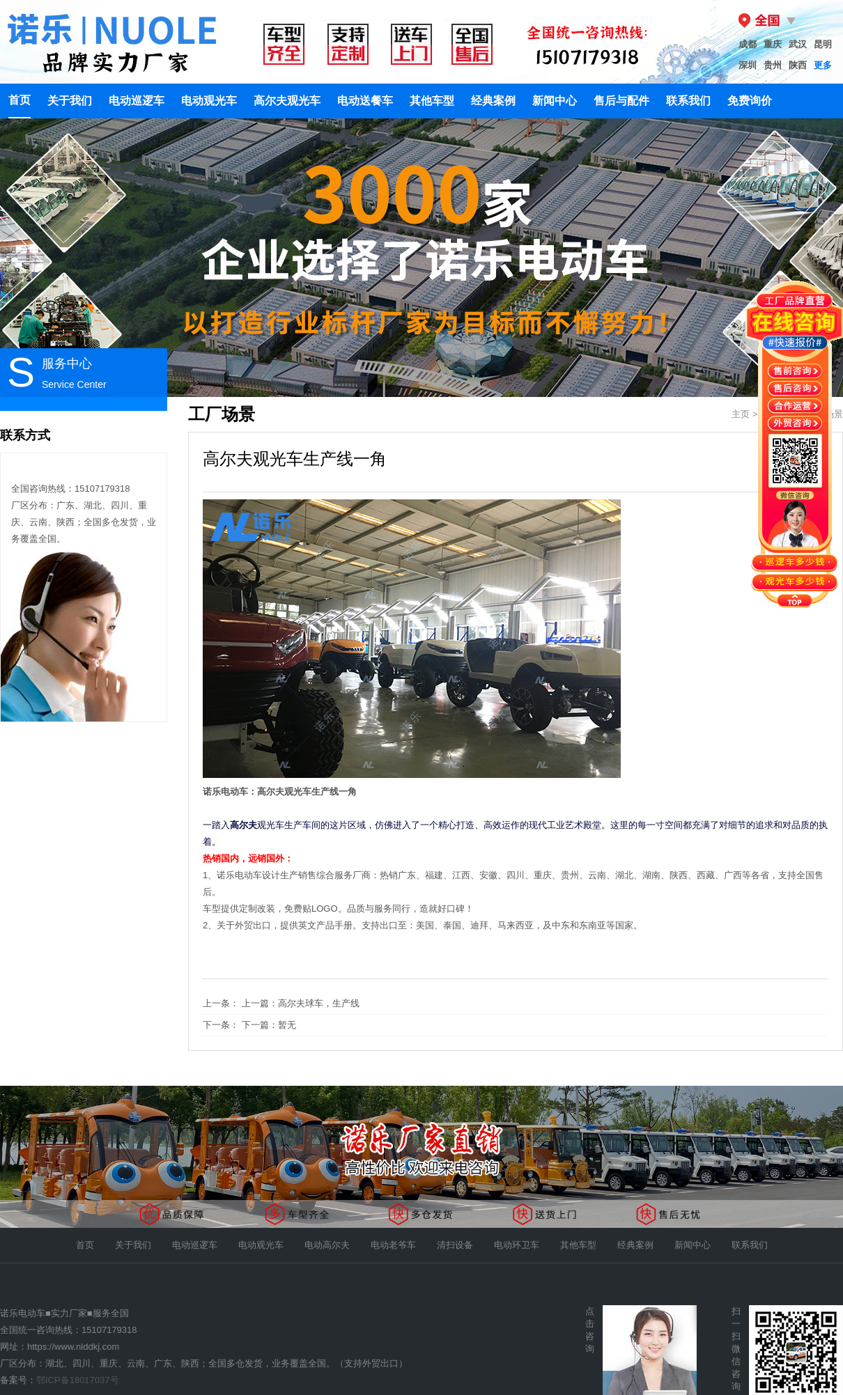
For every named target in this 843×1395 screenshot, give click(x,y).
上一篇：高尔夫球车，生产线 (300, 1003)
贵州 (773, 65)
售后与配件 (621, 101)
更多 (823, 65)
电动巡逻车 (136, 101)
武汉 (798, 44)
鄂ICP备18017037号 (77, 1380)
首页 (19, 100)
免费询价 (749, 101)
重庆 (773, 44)
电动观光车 (209, 101)
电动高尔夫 (327, 1245)
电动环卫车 (516, 1245)
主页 (741, 414)
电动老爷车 (393, 1245)
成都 (747, 44)
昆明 (823, 44)
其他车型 (432, 101)
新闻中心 (554, 101)
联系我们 (688, 101)
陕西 (798, 65)
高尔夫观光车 (287, 101)
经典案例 (493, 101)
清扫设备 (455, 1245)
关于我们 (69, 101)
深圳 (747, 65)
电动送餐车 (365, 101)
